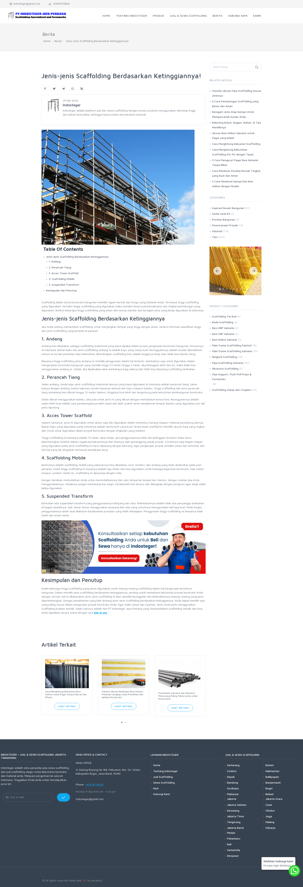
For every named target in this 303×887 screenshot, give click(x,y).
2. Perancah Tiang (60, 267)
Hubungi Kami (161, 794)
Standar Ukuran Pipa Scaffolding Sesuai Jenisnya (236, 93)
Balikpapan (272, 776)
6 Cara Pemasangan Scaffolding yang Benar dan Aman (235, 104)
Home (46, 41)
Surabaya (233, 788)
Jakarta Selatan (236, 804)
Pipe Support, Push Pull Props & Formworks (232, 377)
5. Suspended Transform (64, 284)
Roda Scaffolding (222, 322)
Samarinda (233, 850)
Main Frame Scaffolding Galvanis (232, 351)
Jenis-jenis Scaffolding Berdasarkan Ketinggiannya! (97, 41)
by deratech (94, 880)
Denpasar (233, 855)
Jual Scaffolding (163, 776)
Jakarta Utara (274, 798)
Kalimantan (272, 771)
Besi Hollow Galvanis (224, 339)
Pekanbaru (233, 838)
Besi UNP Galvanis (223, 328)
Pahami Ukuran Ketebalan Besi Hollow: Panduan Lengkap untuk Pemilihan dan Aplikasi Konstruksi (123, 694)
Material (217, 231)
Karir (156, 788)
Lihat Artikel (67, 706)
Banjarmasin (273, 782)
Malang (270, 822)
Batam (270, 765)
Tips (214, 237)
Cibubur (270, 810)
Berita (58, 41)
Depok (231, 776)
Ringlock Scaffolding (224, 356)
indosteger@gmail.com (25, 3)
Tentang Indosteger (165, 771)
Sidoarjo (270, 827)
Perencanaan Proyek (225, 225)
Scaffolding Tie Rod (224, 316)
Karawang (233, 810)
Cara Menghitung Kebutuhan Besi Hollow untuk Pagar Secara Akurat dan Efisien (66, 694)
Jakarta (231, 798)
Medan (231, 832)
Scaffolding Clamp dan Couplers (231, 389)
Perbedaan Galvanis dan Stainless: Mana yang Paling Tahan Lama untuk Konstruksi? (177, 696)
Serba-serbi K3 (221, 213)
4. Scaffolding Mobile (61, 278)
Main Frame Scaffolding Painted (231, 345)
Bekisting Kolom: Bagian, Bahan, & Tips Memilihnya (236, 125)
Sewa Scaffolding (164, 782)
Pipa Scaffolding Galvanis (227, 362)
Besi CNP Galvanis (223, 333)
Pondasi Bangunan (223, 219)
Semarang (233, 765)
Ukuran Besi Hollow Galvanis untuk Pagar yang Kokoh (233, 135)
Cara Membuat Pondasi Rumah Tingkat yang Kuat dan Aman (236, 173)
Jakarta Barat (235, 827)
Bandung (232, 782)
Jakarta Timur (235, 816)
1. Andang (55, 261)
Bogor (269, 788)
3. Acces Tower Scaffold (63, 273)
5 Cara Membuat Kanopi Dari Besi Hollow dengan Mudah (232, 184)
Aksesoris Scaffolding (225, 368)
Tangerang (233, 822)
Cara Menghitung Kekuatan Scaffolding (236, 143)
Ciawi (269, 804)
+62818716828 (59, 3)
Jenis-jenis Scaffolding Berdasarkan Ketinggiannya (77, 256)
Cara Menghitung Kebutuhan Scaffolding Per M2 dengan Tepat (233, 152)
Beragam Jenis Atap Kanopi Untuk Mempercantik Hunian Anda (233, 114)
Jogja (269, 816)
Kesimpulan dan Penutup (61, 290)
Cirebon (231, 771)
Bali (229, 844)
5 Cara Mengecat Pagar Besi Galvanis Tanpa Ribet (235, 162)
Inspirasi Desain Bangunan (228, 208)
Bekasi (270, 794)
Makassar (233, 794)
